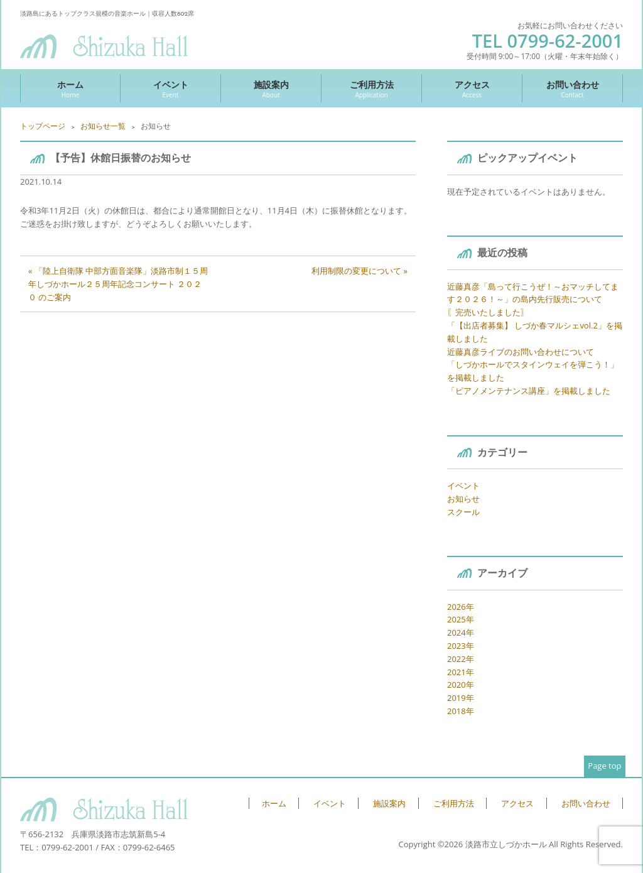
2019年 (460, 697)
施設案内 (271, 89)
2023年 (460, 645)
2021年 (460, 672)
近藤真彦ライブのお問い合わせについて (520, 351)
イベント (170, 89)
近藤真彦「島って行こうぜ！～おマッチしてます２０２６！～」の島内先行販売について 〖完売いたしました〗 (533, 299)
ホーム (70, 89)
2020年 (460, 684)
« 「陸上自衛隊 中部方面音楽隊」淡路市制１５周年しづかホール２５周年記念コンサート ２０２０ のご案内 (118, 284)
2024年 (460, 632)
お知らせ (463, 498)
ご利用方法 (371, 89)
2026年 (460, 606)
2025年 (460, 619)
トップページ (42, 126)
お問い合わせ (572, 89)
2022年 (460, 658)
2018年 (460, 711)
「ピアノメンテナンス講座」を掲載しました (528, 390)
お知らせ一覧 (103, 126)
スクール (463, 512)
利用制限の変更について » (359, 270)
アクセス (472, 89)
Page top (604, 765)
